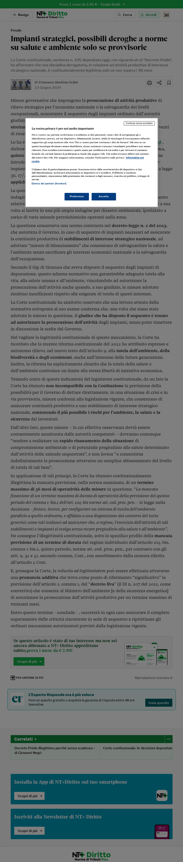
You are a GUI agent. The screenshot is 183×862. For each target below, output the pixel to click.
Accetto (104, 196)
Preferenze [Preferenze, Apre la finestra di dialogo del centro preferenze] (77, 196)
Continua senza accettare (139, 123)
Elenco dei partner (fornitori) (49, 183)
